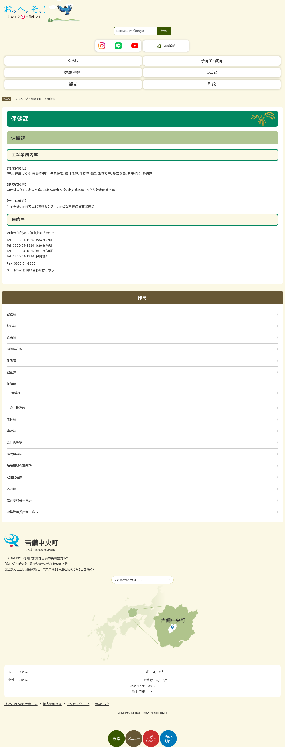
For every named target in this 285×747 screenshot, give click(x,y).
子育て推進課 (16, 408)
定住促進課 (14, 477)
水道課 (11, 489)
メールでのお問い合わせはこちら (30, 270)
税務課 (11, 326)
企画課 (11, 337)
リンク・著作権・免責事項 (21, 704)
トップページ (20, 99)
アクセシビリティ (78, 704)
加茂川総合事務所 (19, 466)
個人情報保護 (52, 704)
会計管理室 (14, 442)
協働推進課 (14, 349)
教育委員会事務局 (19, 500)
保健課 (18, 137)
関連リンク (102, 704)
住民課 (11, 360)
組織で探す (37, 99)
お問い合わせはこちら (130, 580)
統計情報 (138, 691)
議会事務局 (14, 454)
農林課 (11, 419)
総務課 (11, 314)
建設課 (11, 431)
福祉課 (11, 372)
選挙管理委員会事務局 (22, 512)
